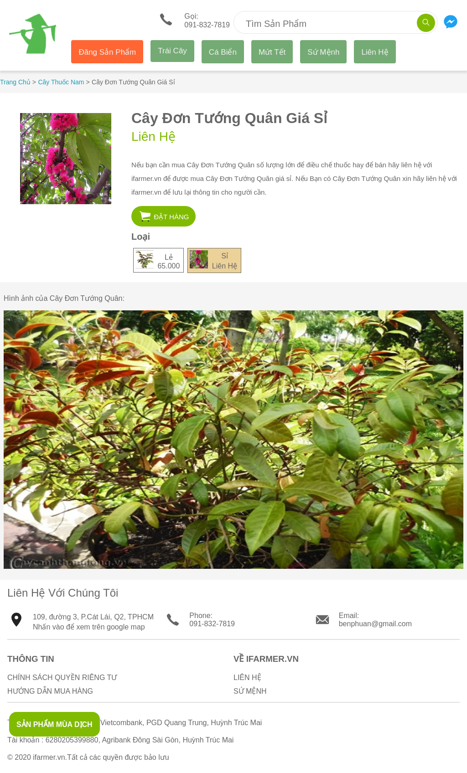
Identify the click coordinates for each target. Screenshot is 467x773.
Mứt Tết (272, 52)
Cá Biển (223, 52)
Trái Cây (172, 50)
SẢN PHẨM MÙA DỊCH (54, 724)
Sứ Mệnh (323, 52)
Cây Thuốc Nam (61, 82)
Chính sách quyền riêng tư (62, 677)
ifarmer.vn (49, 757)
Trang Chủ (15, 82)
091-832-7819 (212, 624)
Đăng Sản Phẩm (107, 52)
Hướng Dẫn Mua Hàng (50, 691)
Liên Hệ (374, 52)
